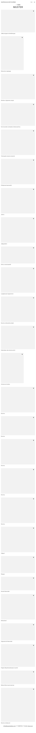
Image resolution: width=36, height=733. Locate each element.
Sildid (18, 4)
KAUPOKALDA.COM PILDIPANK (8, 2)
